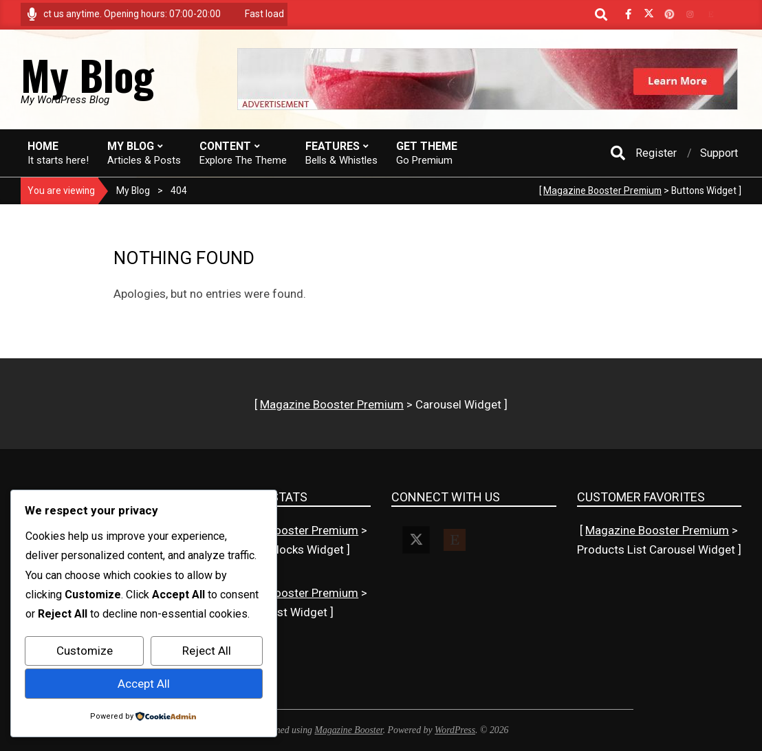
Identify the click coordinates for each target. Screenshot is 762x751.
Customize (84, 650)
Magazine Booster (348, 730)
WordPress (455, 730)
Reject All (206, 650)
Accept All (144, 683)
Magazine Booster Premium (602, 190)
